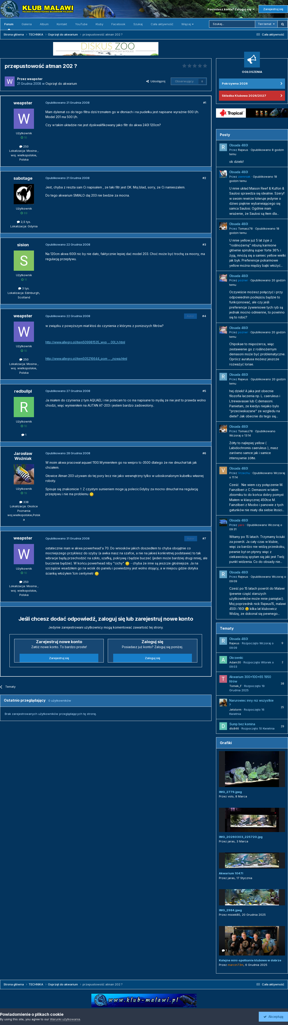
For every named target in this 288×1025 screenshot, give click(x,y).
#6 (204, 453)
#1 (204, 102)
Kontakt (62, 24)
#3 (204, 244)
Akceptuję (273, 1016)
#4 (204, 316)
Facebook (118, 24)
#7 (204, 538)
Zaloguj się (152, 658)
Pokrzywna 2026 (235, 83)
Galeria (27, 24)
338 (24, 502)
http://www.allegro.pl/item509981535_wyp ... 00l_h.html (85, 342)
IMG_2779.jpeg (230, 792)
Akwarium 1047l (231, 873)
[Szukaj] (232, 24)
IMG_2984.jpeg (230, 910)
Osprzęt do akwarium (61, 83)
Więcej (187, 24)
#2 (204, 178)
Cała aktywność (162, 24)
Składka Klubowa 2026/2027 (244, 95)
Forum (9, 26)
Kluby (99, 24)
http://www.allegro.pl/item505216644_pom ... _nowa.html (86, 358)
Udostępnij (155, 81)
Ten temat (264, 24)
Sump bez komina (242, 724)
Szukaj (138, 24)
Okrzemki (236, 658)
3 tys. (23, 288)
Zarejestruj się (273, 9)
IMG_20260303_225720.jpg (241, 837)
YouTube (81, 24)
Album (44, 24)
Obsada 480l (238, 145)
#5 (204, 391)
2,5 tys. (24, 222)
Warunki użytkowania (65, 1019)
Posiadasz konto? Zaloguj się (230, 9)
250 (24, 146)
